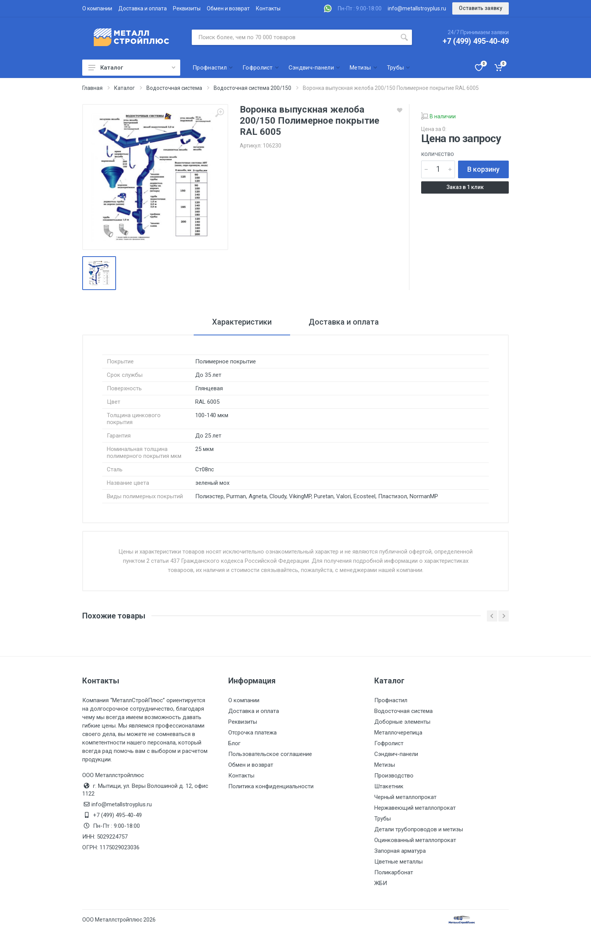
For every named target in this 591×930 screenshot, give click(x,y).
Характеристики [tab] (242, 322)
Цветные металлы (398, 861)
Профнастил (390, 700)
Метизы (384, 764)
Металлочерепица (398, 732)
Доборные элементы (402, 721)
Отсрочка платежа (252, 732)
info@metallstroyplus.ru (417, 8)
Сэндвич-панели (396, 754)
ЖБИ (380, 883)
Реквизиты (187, 8)
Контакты (268, 8)
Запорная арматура (400, 850)
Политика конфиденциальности (271, 786)
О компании (97, 8)
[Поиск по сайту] (294, 37)
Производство (393, 775)
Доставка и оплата (142, 8)
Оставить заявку (480, 8)
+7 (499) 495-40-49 (476, 41)
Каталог (131, 67)
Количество (437, 154)
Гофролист (388, 743)
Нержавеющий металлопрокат (415, 807)
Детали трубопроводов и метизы (418, 829)
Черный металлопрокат (405, 797)
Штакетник (388, 786)
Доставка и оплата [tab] (344, 322)
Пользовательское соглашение (270, 754)
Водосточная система (403, 711)
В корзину (483, 169)
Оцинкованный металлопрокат (415, 840)
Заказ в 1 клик (465, 187)
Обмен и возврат (228, 8)
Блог (234, 743)
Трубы (382, 818)
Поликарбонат (393, 872)
